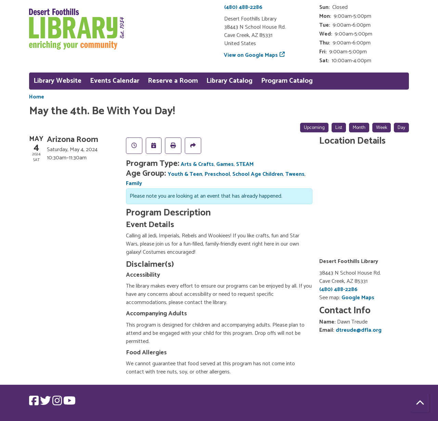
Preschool (217, 174)
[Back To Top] (420, 403)
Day (401, 128)
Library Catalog (229, 81)
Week (381, 128)
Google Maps (358, 297)
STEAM (245, 164)
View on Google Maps (251, 55)
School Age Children (257, 174)
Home (36, 97)
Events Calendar (114, 81)
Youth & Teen (185, 174)
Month (359, 128)
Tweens (295, 174)
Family (134, 183)
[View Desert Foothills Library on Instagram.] (57, 403)
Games (225, 164)
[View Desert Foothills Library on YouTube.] (69, 403)
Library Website (57, 81)
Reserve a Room (173, 81)
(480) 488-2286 (243, 7)
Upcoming (314, 128)
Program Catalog (287, 81)
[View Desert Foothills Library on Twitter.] (46, 403)
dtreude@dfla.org (359, 330)
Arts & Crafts (197, 164)
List (338, 128)
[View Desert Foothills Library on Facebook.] (34, 403)
